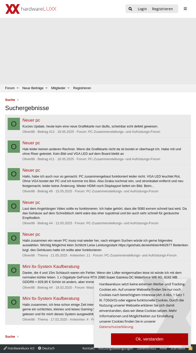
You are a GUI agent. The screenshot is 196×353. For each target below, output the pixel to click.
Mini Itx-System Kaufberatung (50, 266)
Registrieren (82, 88)
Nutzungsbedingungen (115, 348)
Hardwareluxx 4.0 (19, 348)
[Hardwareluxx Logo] (30, 9)
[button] (17, 88)
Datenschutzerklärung (116, 326)
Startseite (177, 348)
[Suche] (130, 9)
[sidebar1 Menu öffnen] (185, 8)
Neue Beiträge (32, 88)
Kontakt (88, 348)
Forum (10, 88)
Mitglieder (58, 88)
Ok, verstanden (150, 339)
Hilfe (163, 348)
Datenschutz (146, 348)
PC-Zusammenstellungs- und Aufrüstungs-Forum (124, 132)
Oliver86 (28, 132)
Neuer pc (31, 120)
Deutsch (46, 348)
